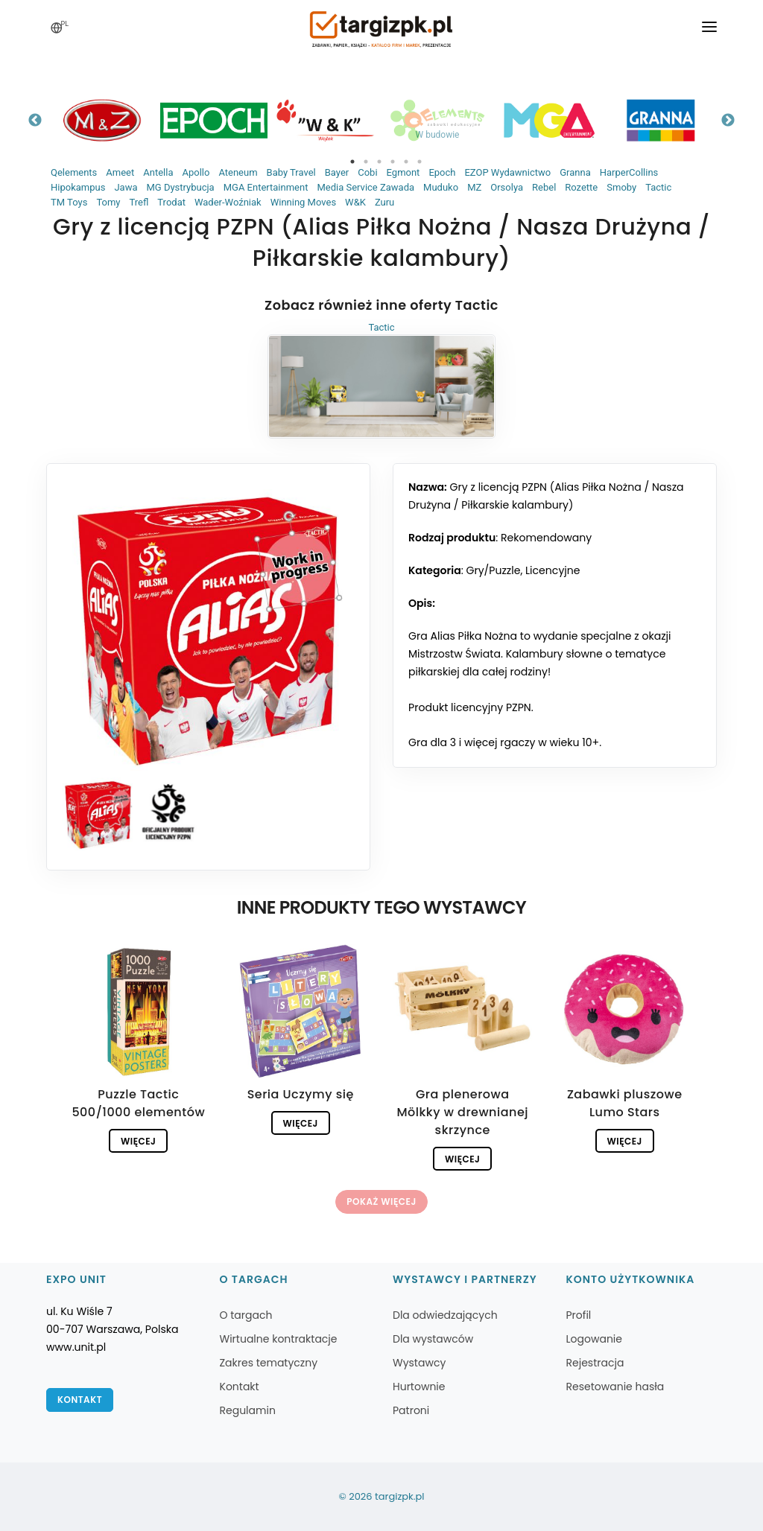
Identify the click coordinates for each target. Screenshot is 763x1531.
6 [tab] (419, 161)
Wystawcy (419, 1362)
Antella (158, 172)
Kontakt (79, 1399)
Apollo (195, 172)
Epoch (441, 172)
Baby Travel (291, 172)
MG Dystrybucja (180, 187)
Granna (575, 172)
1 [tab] (352, 161)
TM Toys (69, 202)
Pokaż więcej (381, 1201)
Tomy (108, 202)
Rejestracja (595, 1362)
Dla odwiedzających (445, 1315)
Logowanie (594, 1338)
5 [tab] (406, 161)
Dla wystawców (433, 1338)
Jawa (125, 187)
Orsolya (506, 187)
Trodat (171, 202)
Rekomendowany (546, 537)
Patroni (411, 1410)
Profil (579, 1315)
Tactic (658, 187)
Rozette (581, 187)
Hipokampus (78, 187)
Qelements (74, 172)
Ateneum (237, 172)
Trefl (138, 202)
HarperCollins (629, 172)
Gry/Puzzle (493, 570)
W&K (355, 202)
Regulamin (248, 1410)
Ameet (120, 172)
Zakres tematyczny (269, 1362)
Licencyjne (552, 570)
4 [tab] (392, 161)
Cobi (367, 172)
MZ (474, 187)
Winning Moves (303, 202)
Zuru (384, 202)
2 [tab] (365, 161)
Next (728, 120)
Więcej (138, 1141)
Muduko (440, 187)
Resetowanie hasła (615, 1386)
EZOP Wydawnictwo (507, 172)
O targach (246, 1315)
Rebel (544, 187)
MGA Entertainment (266, 187)
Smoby (621, 187)
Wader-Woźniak (228, 202)
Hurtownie (419, 1386)
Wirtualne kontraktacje (279, 1338)
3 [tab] (379, 161)
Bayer (337, 172)
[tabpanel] (102, 120)
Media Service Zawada (365, 187)
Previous (35, 120)
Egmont (403, 172)
